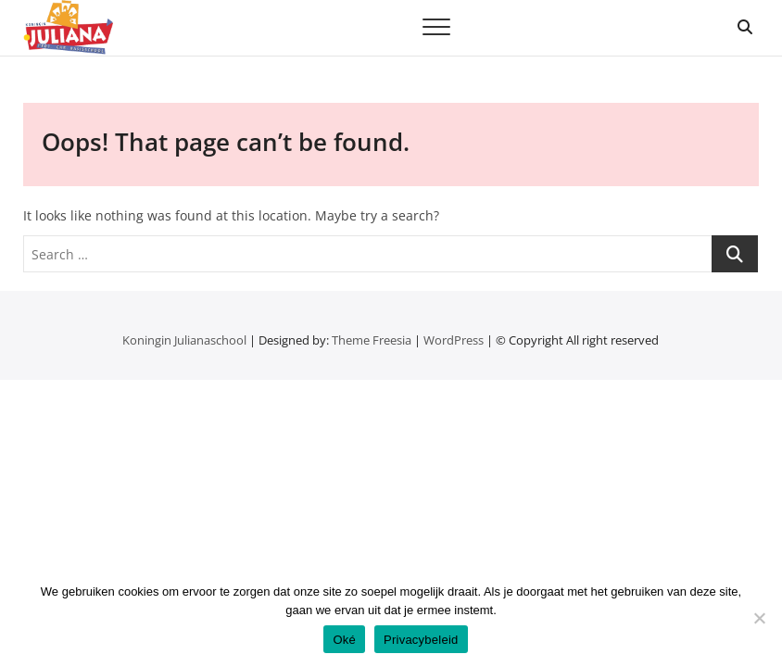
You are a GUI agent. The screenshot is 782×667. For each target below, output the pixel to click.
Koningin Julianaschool (184, 340)
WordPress (453, 340)
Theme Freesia (371, 340)
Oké (344, 640)
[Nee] (759, 618)
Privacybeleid (421, 640)
